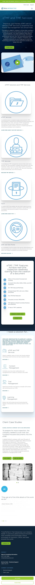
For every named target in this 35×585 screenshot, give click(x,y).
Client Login (26, 4)
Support (32, 4)
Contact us (6, 543)
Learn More (9, 47)
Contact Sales (17, 582)
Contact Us (17, 324)
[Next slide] (6, 527)
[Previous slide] (1, 527)
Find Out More (18, 464)
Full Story (7, 464)
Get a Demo (17, 578)
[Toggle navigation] (32, 8)
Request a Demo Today (17, 320)
